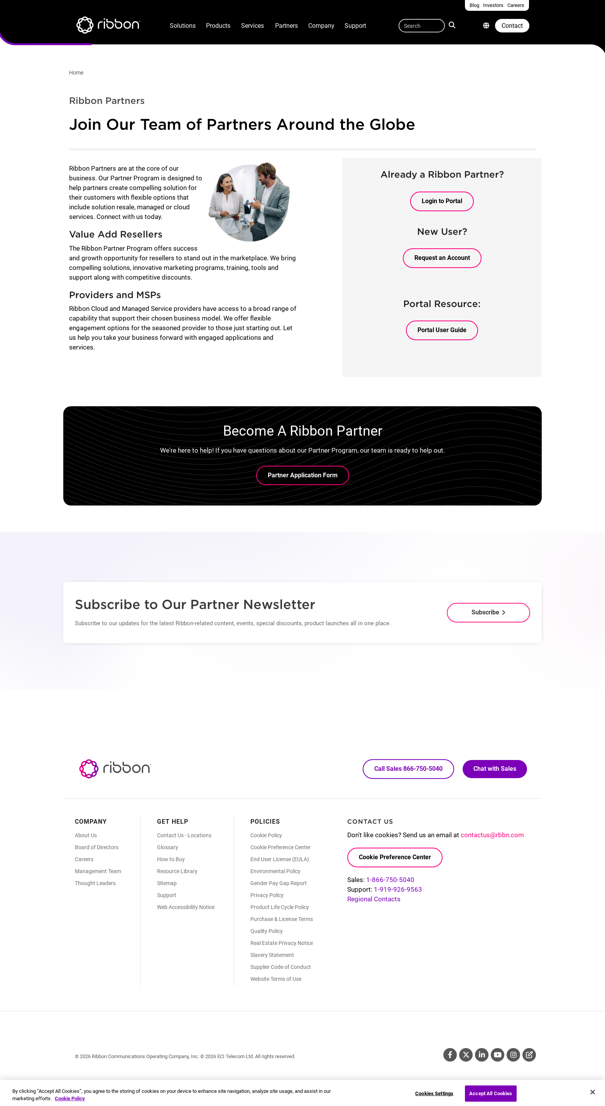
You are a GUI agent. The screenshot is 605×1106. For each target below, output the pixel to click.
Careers (84, 859)
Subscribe (485, 612)
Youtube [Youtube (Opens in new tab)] (497, 1055)
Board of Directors (96, 847)
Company (321, 25)
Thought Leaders (95, 883)
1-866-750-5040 (390, 880)
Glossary (167, 847)
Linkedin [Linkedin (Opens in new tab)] (481, 1055)
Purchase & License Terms (281, 919)
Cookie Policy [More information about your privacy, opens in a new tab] (70, 1103)
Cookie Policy (266, 835)
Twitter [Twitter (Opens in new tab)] (466, 1055)
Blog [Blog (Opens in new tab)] (529, 1055)
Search (452, 24)
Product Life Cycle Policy (279, 907)
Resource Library (177, 871)
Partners (286, 25)
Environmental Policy (275, 871)
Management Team (98, 871)
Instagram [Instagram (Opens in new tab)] (513, 1055)
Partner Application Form (303, 475)
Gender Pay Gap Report (278, 883)
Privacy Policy (267, 895)
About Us (86, 835)
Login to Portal (442, 201)
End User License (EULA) (279, 859)
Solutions (183, 25)
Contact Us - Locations (184, 835)
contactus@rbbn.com (492, 835)
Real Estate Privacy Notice (281, 943)
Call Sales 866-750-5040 (408, 768)
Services (252, 25)
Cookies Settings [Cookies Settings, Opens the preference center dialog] (434, 1098)
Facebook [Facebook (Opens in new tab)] (450, 1055)
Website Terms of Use (275, 979)
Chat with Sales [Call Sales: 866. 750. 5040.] (494, 768)
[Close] (592, 1096)
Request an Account (442, 257)
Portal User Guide (441, 330)
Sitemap (167, 883)
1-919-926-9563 (398, 889)
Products (218, 25)
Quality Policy (266, 931)
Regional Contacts (374, 899)
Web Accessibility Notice (186, 907)
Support (355, 25)
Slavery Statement (272, 955)
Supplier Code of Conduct (280, 967)
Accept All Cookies (490, 1098)
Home (76, 73)
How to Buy (171, 859)
